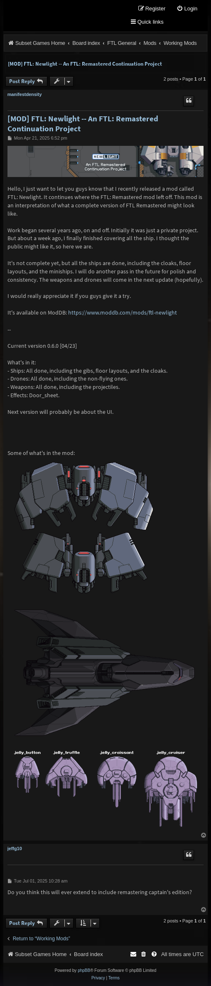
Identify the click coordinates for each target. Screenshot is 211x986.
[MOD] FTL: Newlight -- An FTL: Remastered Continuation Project (85, 63)
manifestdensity (24, 94)
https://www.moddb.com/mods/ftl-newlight (122, 312)
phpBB (84, 970)
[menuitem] (187, 9)
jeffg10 (14, 848)
